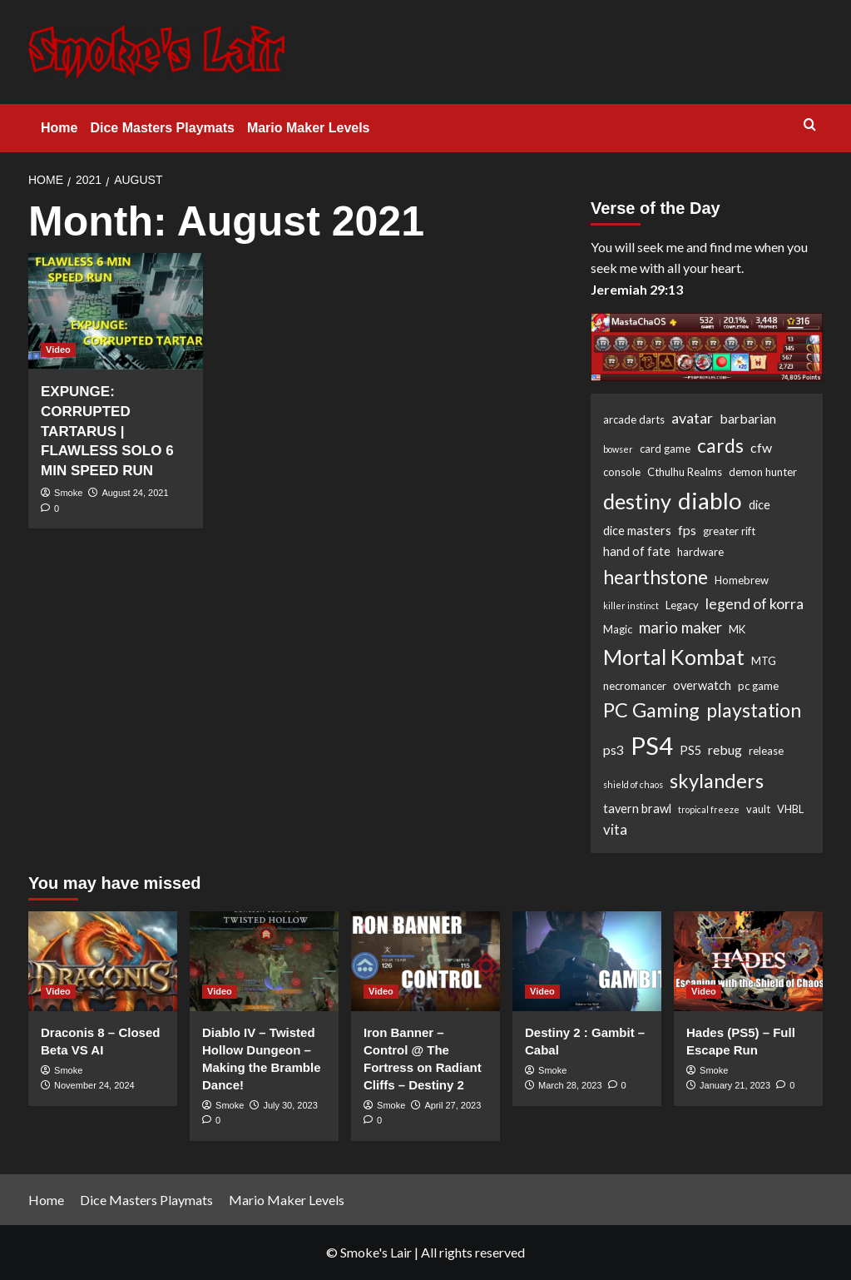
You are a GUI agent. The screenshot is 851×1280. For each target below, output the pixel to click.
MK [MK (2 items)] (737, 629)
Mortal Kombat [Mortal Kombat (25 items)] (674, 656)
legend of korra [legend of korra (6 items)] (754, 603)
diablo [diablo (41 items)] (710, 500)
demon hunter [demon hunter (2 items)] (763, 472)
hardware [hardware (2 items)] (700, 551)
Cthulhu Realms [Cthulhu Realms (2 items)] (684, 472)
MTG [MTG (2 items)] (763, 660)
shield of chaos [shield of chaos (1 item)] (633, 784)
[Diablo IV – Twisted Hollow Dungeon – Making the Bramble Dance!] (264, 960)
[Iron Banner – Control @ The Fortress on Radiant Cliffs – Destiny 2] (425, 960)
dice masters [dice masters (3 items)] (637, 530)
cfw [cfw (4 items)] (761, 447)
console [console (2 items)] (622, 472)
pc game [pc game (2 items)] (758, 685)
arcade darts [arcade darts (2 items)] (634, 419)
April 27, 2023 (452, 1105)
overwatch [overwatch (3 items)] (702, 685)
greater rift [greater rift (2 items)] (729, 531)
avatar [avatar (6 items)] (692, 418)
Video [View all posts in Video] (58, 350)
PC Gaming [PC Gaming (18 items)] (651, 710)
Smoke (68, 493)
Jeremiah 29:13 (637, 289)
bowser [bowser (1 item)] (618, 449)
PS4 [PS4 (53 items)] (652, 745)
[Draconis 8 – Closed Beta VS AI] (102, 960)
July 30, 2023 (290, 1105)
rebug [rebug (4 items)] (725, 749)
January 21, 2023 (735, 1085)
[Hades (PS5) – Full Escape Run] (748, 960)
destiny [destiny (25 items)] (637, 501)
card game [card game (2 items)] (665, 448)
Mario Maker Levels (308, 128)
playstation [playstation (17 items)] (753, 710)
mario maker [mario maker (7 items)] (680, 627)
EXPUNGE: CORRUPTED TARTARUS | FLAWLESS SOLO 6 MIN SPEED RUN (107, 431)
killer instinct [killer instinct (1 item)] (631, 605)
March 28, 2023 (569, 1085)
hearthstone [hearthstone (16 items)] (655, 576)
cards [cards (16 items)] (720, 445)
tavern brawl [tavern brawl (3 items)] (637, 808)
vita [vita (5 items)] (615, 829)
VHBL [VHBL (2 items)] (790, 809)
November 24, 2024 (94, 1085)
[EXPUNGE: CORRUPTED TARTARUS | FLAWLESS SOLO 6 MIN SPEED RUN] (115, 311)
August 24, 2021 (134, 493)
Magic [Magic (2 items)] (617, 629)
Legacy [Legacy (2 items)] (682, 605)
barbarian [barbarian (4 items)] (748, 418)
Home (59, 128)
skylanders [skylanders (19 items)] (717, 780)
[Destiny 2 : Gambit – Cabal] (586, 960)
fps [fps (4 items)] (687, 530)
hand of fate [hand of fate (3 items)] (636, 551)
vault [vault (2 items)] (758, 809)
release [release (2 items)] (766, 750)
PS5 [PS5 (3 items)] (690, 750)
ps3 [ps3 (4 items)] (613, 749)
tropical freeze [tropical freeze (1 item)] (709, 809)
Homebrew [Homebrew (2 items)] (742, 580)
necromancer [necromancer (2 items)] (634, 685)
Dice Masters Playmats (162, 128)
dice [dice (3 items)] (759, 505)
